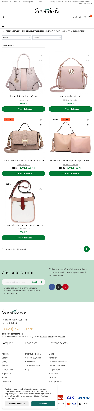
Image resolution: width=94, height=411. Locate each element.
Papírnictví (6, 373)
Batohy (5, 357)
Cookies (52, 377)
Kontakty (5, 2)
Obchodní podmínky (57, 361)
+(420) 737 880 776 (17, 328)
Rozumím (43, 404)
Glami (62, 336)
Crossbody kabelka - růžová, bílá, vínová (23, 224)
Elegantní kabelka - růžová (23, 96)
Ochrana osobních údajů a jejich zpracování (57, 369)
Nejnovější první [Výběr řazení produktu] (23, 45)
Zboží (50, 336)
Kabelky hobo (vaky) (70, 164)
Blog (27, 369)
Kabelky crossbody (23, 164)
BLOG (40, 2)
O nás (15, 2)
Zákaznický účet (32, 365)
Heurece (43, 336)
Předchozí (75, 249)
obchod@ (6, 333)
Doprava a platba (28, 2)
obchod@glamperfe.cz (83, 1)
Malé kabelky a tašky (70, 100)
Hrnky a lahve (7, 369)
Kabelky (5, 353)
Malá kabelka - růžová (70, 96)
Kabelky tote (23, 100)
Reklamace (30, 361)
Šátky (4, 361)
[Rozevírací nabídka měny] (75, 17)
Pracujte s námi (56, 381)
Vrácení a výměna (33, 357)
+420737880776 (86, 3)
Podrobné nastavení (16, 404)
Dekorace (6, 381)
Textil (4, 377)
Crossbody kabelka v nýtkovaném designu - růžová (24, 160)
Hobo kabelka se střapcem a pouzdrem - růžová (70, 160)
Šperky (5, 365)
